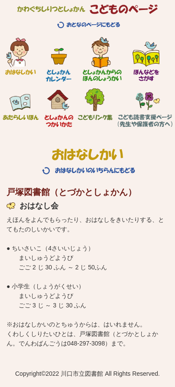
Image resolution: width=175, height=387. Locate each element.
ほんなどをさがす (146, 59)
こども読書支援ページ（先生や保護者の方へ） (145, 104)
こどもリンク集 (95, 104)
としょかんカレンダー (58, 59)
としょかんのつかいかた (59, 104)
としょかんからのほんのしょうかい (102, 59)
